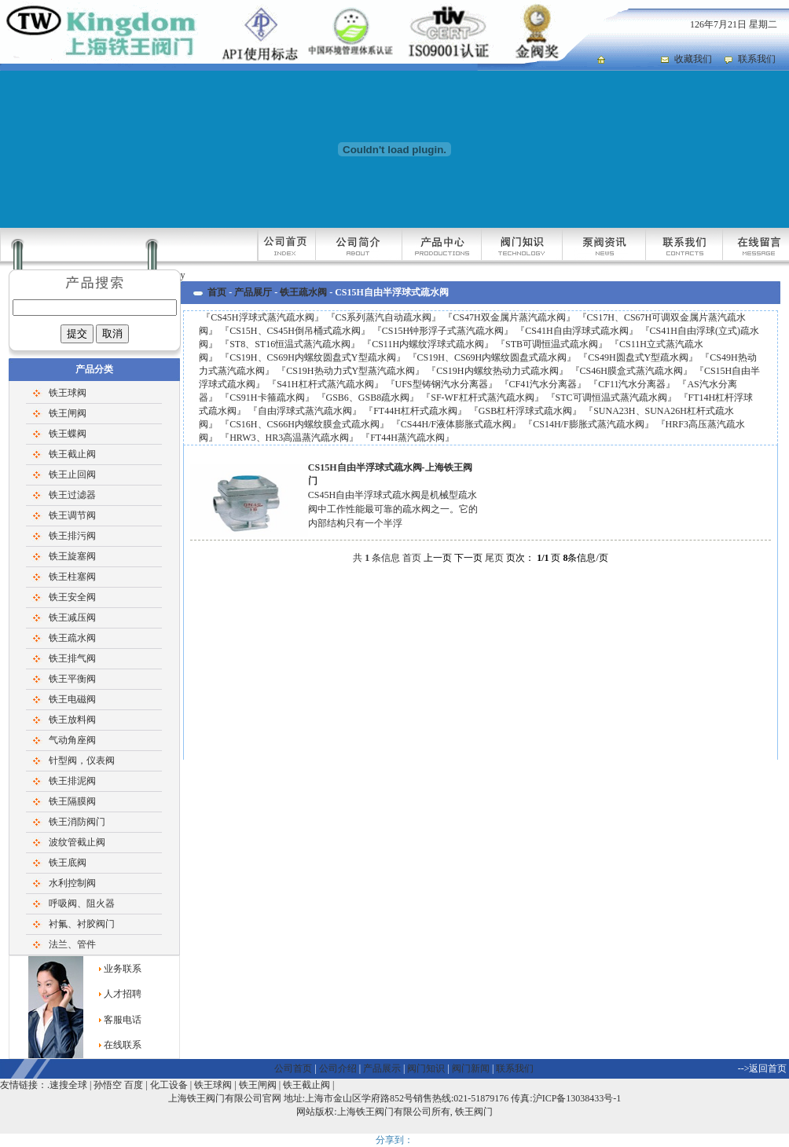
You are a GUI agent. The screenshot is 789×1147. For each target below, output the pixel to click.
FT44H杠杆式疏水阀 (415, 410)
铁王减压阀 (72, 617)
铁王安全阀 (72, 597)
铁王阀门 (474, 1111)
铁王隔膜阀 (72, 801)
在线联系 (122, 1044)
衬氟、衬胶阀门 (82, 923)
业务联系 (122, 968)
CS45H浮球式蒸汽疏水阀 (262, 317)
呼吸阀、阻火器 (82, 903)
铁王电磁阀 (72, 699)
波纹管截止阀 (77, 842)
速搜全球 (68, 1084)
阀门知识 (426, 1068)
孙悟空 (108, 1084)
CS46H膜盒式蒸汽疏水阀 (631, 370)
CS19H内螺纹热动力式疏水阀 (497, 370)
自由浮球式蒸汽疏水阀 (305, 410)
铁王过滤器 (72, 494)
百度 (133, 1084)
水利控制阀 (72, 883)
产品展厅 (253, 292)
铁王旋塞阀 (72, 556)
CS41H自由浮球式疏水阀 (576, 330)
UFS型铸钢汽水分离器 (441, 384)
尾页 (494, 557)
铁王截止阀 (72, 454)
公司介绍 (338, 1068)
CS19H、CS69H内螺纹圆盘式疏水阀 (492, 357)
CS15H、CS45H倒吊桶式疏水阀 (295, 330)
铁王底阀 (67, 862)
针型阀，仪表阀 (82, 760)
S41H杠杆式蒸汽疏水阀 (325, 384)
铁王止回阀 (72, 474)
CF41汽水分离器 (543, 384)
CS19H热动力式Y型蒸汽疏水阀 (350, 370)
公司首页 (293, 1068)
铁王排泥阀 (72, 780)
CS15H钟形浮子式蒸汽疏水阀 (443, 330)
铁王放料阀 (72, 719)
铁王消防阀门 (77, 821)
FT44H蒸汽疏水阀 (407, 437)
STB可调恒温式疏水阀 (551, 344)
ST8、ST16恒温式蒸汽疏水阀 (289, 344)
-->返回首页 (762, 1068)
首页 (216, 292)
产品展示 (382, 1068)
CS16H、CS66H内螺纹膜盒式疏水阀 (304, 424)
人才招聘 (122, 993)
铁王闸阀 (67, 413)
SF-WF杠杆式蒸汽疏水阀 (482, 397)
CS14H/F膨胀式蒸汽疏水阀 (588, 424)
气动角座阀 (72, 740)
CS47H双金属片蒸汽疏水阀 (509, 317)
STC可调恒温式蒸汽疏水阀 (611, 397)
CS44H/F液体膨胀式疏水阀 (456, 424)
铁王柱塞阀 (72, 576)
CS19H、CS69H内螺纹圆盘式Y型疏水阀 (312, 357)
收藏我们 (693, 58)
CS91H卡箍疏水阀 (266, 397)
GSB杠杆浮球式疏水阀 (525, 410)
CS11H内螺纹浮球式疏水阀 (428, 344)
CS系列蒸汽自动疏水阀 (384, 317)
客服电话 (122, 1019)
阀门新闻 (471, 1068)
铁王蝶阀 (67, 433)
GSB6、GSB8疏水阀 (368, 397)
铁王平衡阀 (72, 678)
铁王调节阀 (72, 515)
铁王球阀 (67, 392)
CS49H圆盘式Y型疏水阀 (638, 357)
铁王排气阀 (72, 658)
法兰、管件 (72, 944)
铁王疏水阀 (72, 637)
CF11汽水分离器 (632, 384)
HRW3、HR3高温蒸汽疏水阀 (289, 437)
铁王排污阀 (72, 535)
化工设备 (169, 1084)
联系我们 (757, 58)
